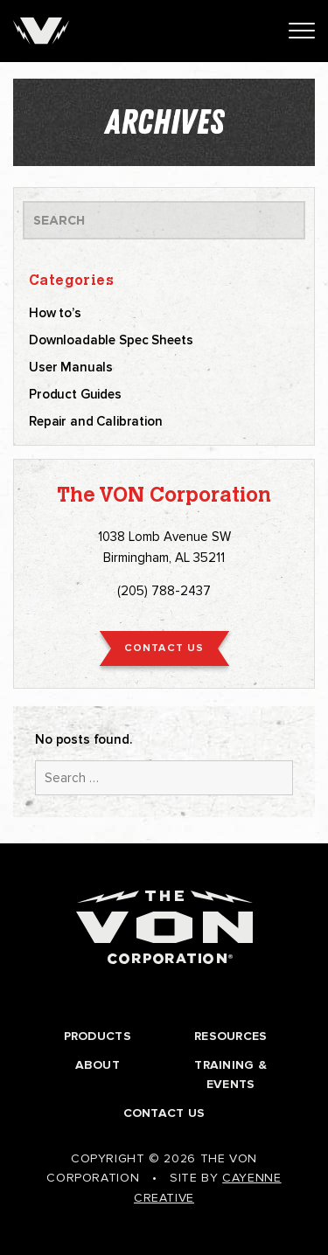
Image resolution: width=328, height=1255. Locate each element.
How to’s (55, 313)
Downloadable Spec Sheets (110, 340)
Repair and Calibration (96, 421)
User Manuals (71, 367)
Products (97, 1036)
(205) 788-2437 (164, 591)
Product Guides (75, 394)
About (97, 1064)
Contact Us (164, 1113)
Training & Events (230, 1074)
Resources (231, 1036)
